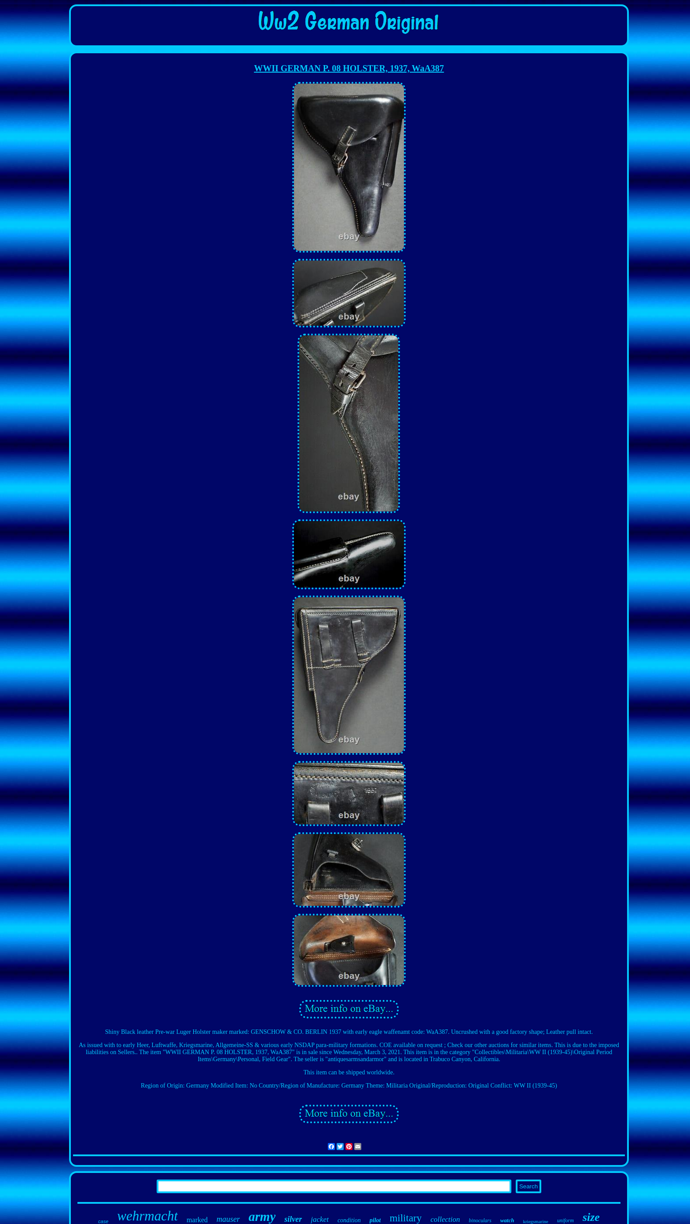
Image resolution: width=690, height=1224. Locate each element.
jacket (320, 1219)
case (103, 1221)
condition (349, 1220)
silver (293, 1219)
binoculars (480, 1220)
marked (197, 1220)
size (591, 1217)
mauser (228, 1219)
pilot (375, 1220)
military (405, 1218)
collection (445, 1219)
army (262, 1216)
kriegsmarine (535, 1221)
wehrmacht (147, 1216)
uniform (565, 1220)
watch (507, 1220)
